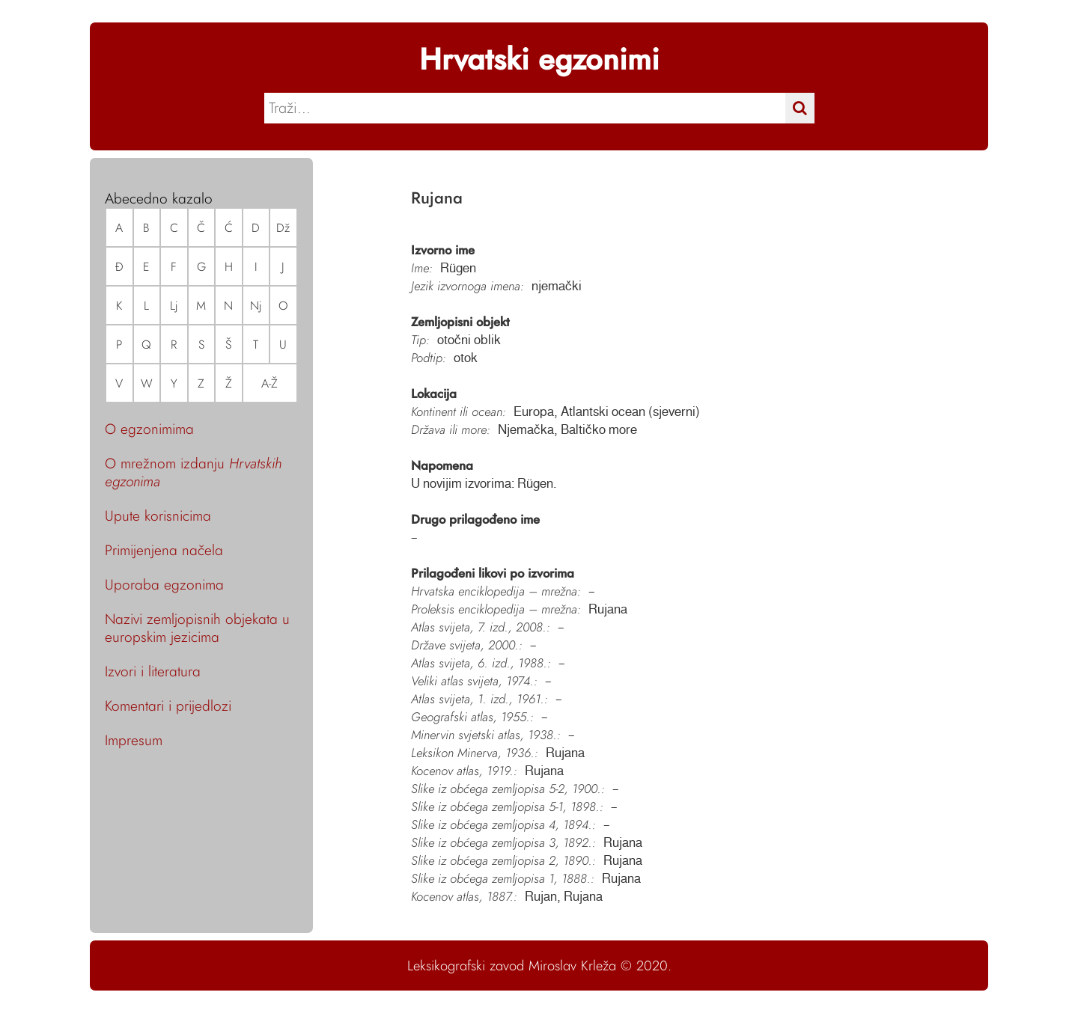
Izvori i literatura (153, 671)
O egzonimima (149, 428)
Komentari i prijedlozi (168, 705)
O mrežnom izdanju (193, 472)
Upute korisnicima (158, 515)
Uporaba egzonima (164, 584)
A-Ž (269, 383)
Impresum (133, 739)
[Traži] (799, 108)
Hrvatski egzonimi (539, 59)
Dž (283, 227)
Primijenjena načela (164, 549)
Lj (174, 305)
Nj (256, 305)
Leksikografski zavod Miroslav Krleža (511, 965)
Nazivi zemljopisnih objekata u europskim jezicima (197, 627)
